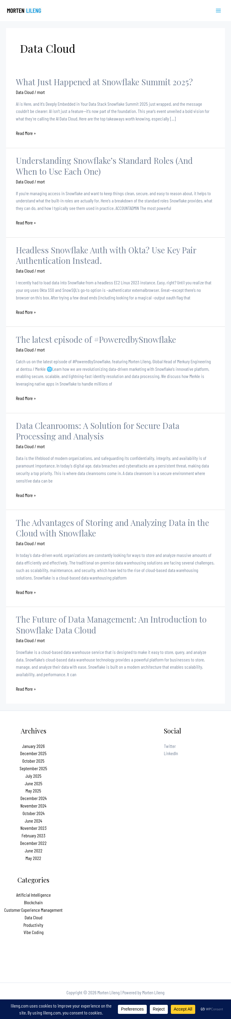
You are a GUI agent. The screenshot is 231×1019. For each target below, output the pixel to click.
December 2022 (33, 843)
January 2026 (33, 746)
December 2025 (33, 753)
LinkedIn (171, 753)
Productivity (33, 925)
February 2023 (33, 835)
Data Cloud (25, 92)
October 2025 (33, 761)
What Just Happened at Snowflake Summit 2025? (104, 81)
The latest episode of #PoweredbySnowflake (96, 339)
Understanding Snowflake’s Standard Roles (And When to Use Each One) (104, 166)
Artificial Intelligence (33, 895)
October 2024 (34, 813)
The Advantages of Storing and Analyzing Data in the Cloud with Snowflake (112, 528)
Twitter (170, 746)
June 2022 (33, 850)
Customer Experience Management (33, 910)
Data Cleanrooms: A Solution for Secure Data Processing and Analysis (97, 431)
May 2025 (33, 790)
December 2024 (33, 798)
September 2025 (33, 768)
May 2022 (33, 858)
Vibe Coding (33, 932)
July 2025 (33, 776)
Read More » (26, 133)
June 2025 (33, 783)
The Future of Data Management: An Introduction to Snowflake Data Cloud (111, 625)
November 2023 (33, 828)
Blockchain (33, 902)
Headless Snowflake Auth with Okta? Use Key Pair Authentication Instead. (106, 255)
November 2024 (33, 805)
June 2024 (33, 821)
